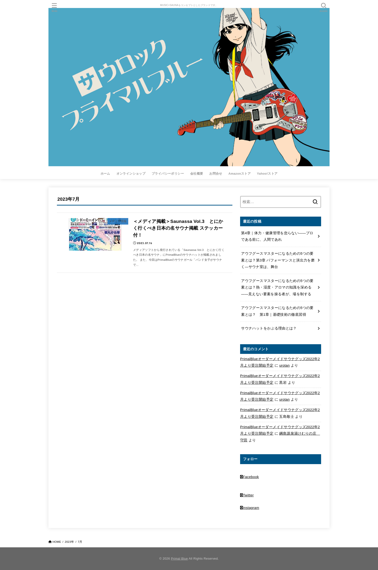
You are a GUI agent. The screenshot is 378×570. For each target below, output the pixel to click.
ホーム (105, 173)
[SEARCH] (323, 7)
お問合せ (215, 173)
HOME (57, 541)
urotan (284, 365)
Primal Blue (179, 558)
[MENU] (54, 7)
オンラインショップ (131, 173)
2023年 (69, 541)
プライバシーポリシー (168, 173)
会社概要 (196, 173)
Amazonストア (239, 173)
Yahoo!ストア (267, 173)
